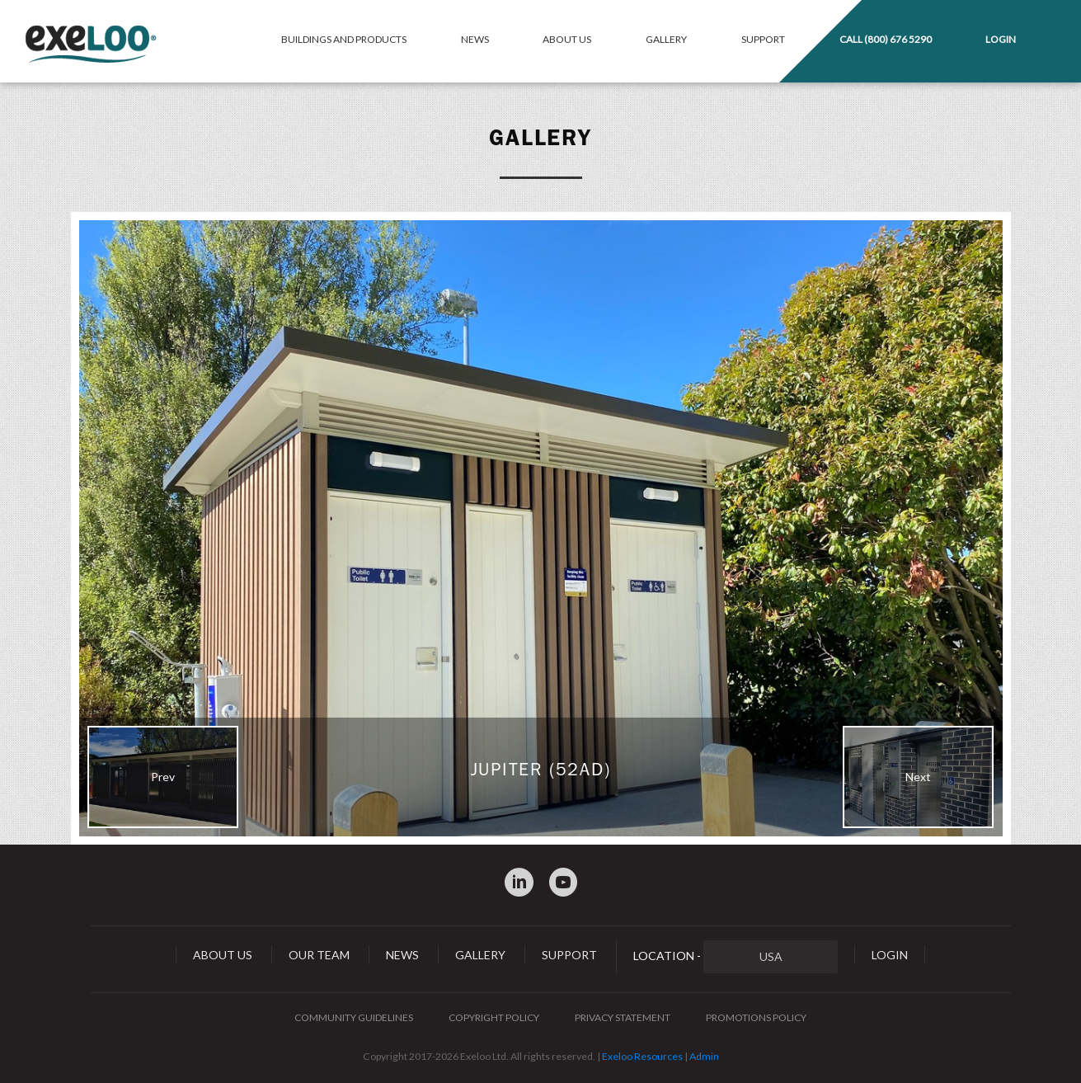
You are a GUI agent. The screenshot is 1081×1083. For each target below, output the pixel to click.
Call (885, 39)
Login (1000, 39)
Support (763, 39)
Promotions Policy (756, 1017)
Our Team (319, 955)
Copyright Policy (494, 1017)
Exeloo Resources (642, 1056)
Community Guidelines (353, 1017)
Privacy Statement (622, 1017)
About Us (567, 39)
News (475, 39)
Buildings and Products (344, 39)
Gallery (666, 39)
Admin (704, 1056)
